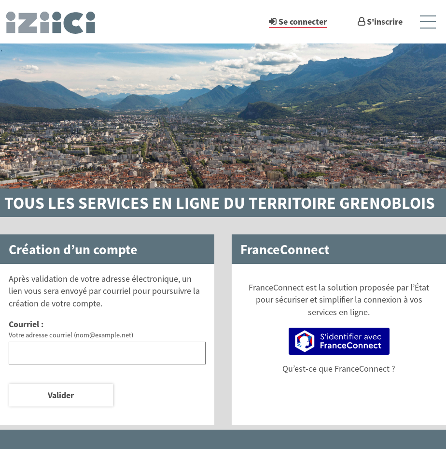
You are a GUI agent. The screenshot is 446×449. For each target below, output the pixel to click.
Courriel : (26, 324)
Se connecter (303, 21)
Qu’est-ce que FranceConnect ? (338, 368)
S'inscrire (385, 21)
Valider (61, 395)
